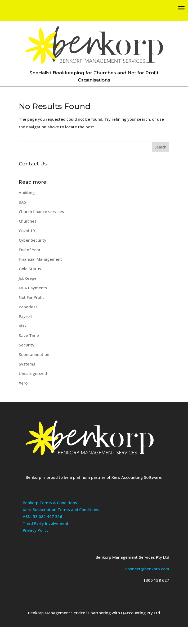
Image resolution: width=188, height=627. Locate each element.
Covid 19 (27, 230)
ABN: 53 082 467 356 (42, 516)
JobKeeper (28, 278)
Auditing (27, 192)
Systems (27, 364)
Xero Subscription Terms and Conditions (61, 509)
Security (26, 345)
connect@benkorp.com (147, 568)
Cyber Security (32, 240)
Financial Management (40, 259)
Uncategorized (33, 373)
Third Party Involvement (46, 523)
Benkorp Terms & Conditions (50, 502)
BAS (22, 202)
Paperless (28, 306)
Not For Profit (31, 297)
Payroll (25, 316)
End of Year (30, 249)
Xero (23, 383)
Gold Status (30, 268)
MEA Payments (33, 287)
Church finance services (41, 211)
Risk (22, 325)
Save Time (29, 335)
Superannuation (34, 354)
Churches (28, 221)
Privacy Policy (36, 530)
